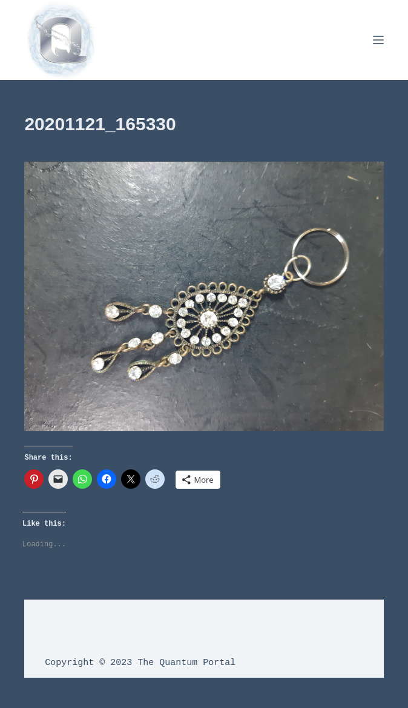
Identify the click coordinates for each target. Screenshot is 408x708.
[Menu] (378, 40)
